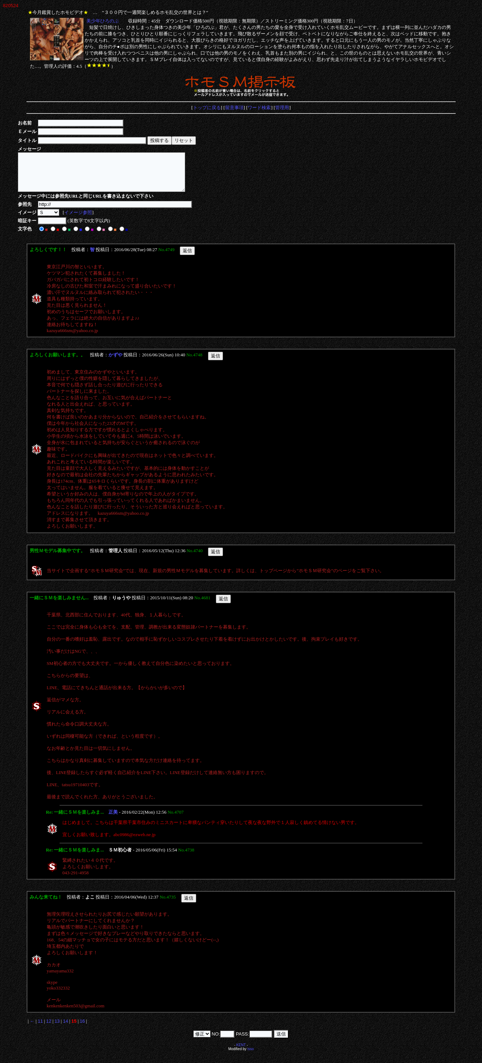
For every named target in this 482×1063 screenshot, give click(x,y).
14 (65, 1028)
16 (82, 1028)
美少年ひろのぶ (102, 21)
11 (40, 1028)
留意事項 (234, 107)
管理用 (282, 107)
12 (48, 1028)
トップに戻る (207, 107)
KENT (241, 1052)
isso (251, 1056)
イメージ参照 (79, 220)
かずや (115, 362)
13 (57, 1028)
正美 (113, 819)
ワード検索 (259, 107)
